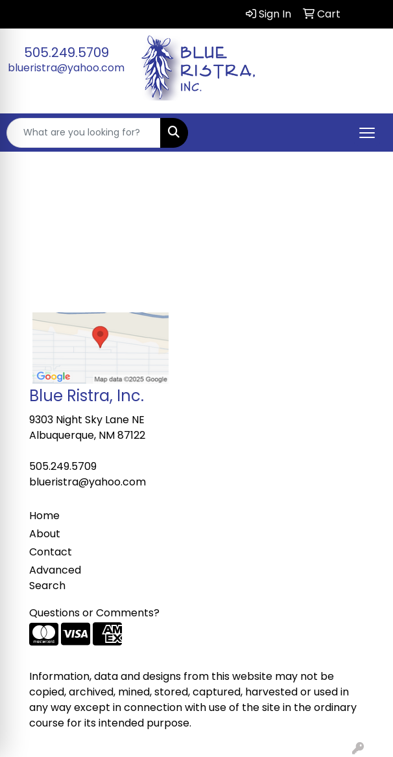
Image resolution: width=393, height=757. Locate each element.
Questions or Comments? (94, 612)
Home (44, 515)
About (44, 533)
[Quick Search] (83, 133)
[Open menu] (367, 133)
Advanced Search (55, 578)
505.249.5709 (66, 52)
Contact (50, 551)
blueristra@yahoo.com (66, 67)
